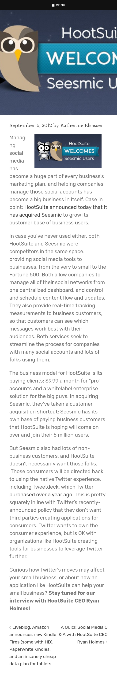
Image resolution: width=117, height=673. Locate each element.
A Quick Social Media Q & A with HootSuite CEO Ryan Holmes (83, 634)
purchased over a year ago (40, 494)
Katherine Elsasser (81, 125)
